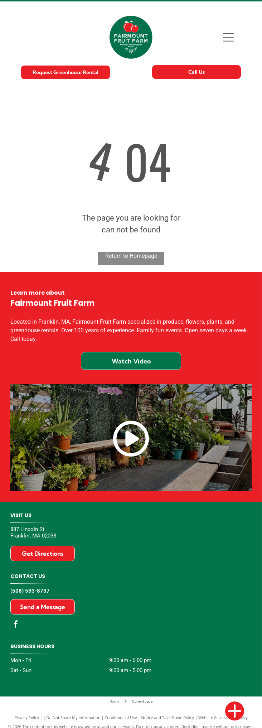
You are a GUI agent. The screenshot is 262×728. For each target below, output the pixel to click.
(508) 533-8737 (30, 591)
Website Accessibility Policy (223, 717)
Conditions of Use (121, 717)
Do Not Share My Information (74, 717)
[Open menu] (228, 37)
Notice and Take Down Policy (167, 717)
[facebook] (15, 625)
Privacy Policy (26, 717)
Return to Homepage (131, 255)
